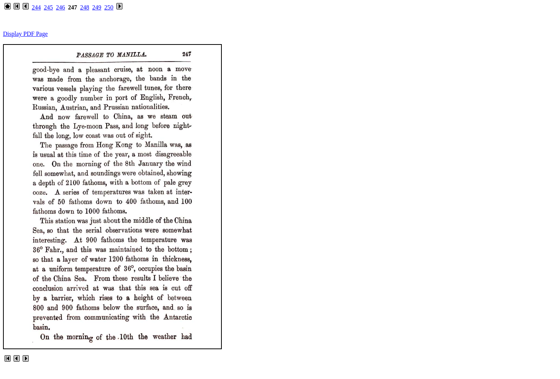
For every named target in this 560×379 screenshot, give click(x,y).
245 (48, 7)
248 (84, 7)
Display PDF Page (25, 34)
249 (96, 7)
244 (36, 7)
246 (60, 7)
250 (108, 7)
